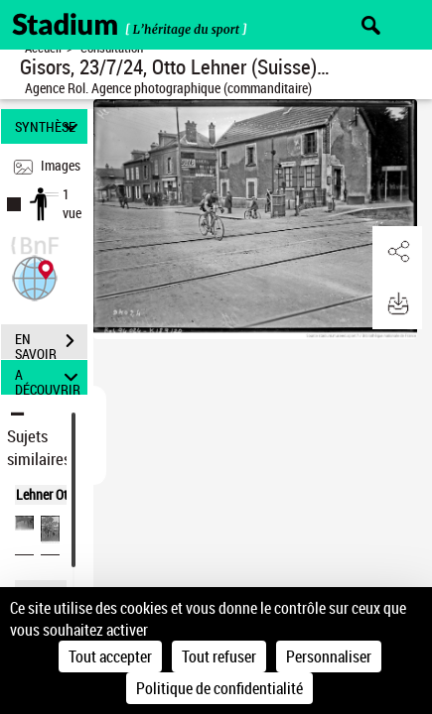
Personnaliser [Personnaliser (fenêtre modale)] (328, 656)
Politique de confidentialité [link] (219, 688)
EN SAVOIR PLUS (51, 343)
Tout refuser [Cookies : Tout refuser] (219, 656)
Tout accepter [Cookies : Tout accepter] (110, 656)
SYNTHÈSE (49, 126)
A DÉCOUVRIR (49, 377)
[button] (35, 276)
